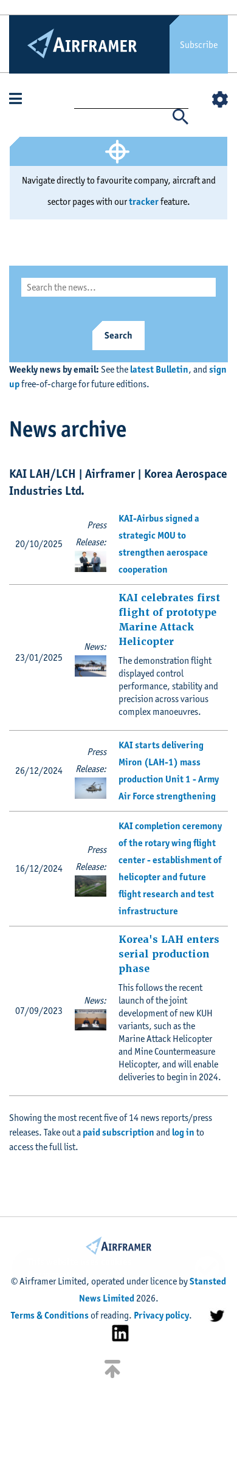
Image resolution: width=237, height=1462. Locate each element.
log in (183, 1132)
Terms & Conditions (50, 1315)
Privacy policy (161, 1315)
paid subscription (118, 1132)
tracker (144, 201)
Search (118, 335)
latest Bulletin (159, 369)
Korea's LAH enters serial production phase (168, 954)
